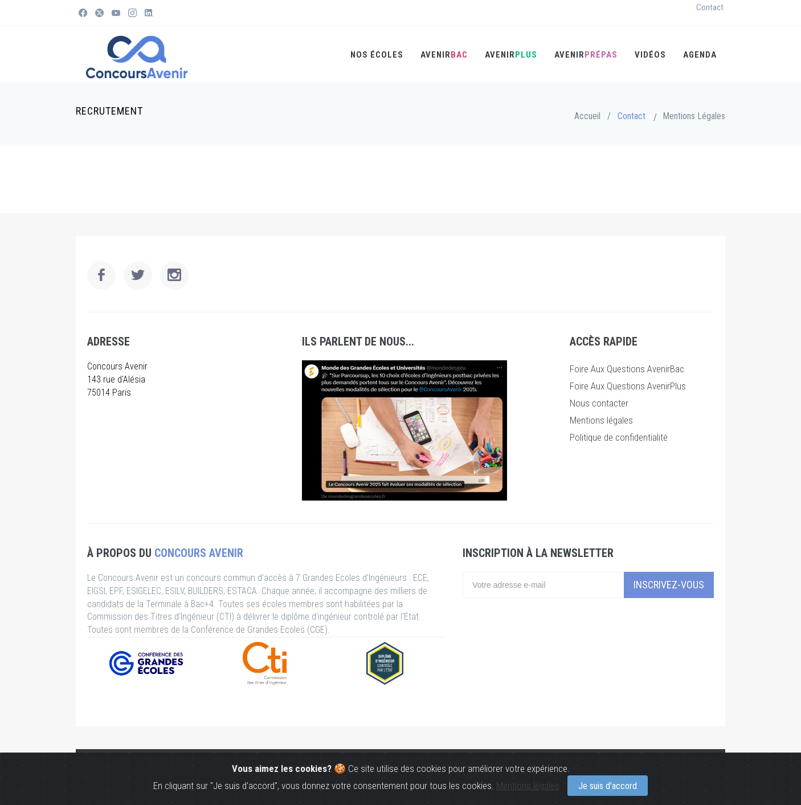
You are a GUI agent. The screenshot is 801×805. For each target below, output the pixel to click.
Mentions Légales (694, 116)
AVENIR (444, 55)
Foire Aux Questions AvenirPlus (628, 386)
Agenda (700, 55)
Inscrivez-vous (669, 585)
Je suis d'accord (607, 785)
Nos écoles (376, 55)
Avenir (586, 55)
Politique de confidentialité (619, 437)
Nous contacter (599, 403)
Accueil (587, 116)
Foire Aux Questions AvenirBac (627, 369)
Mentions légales (527, 785)
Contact (710, 7)
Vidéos (650, 55)
